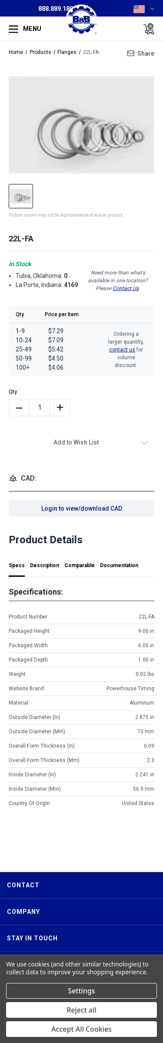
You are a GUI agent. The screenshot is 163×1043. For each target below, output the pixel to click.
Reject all (81, 1010)
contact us (122, 350)
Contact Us (126, 288)
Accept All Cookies (81, 1029)
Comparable (79, 565)
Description (44, 565)
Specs (17, 565)
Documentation (119, 565)
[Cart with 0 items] (146, 28)
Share (145, 53)
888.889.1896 (57, 8)
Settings (81, 991)
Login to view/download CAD (81, 508)
